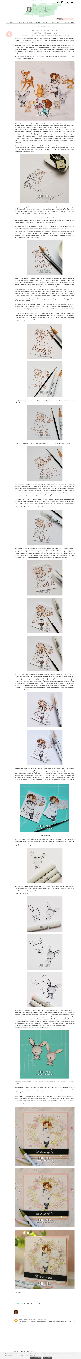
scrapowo (49, 35)
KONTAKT (59, 22)
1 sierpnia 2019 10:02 (41, 1319)
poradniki (43, 35)
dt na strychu (36, 35)
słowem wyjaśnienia (58, 35)
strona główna (31, 25)
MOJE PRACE (45, 22)
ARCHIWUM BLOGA (69, 22)
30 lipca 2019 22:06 (29, 1311)
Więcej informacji (36, 1357)
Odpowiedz (21, 1315)
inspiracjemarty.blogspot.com (27, 1319)
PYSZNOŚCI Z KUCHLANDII (33, 22)
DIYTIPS (22, 22)
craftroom (29, 35)
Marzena (21, 1311)
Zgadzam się (47, 1357)
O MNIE (53, 22)
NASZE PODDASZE (11, 22)
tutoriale (38, 25)
